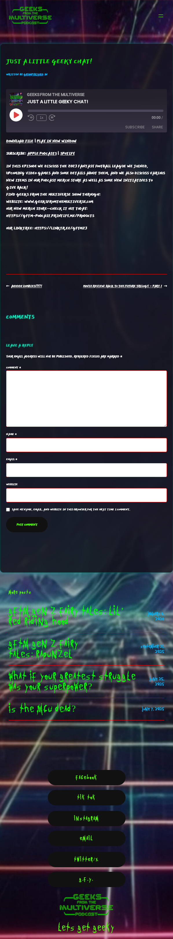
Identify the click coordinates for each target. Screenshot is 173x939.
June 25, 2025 (156, 681)
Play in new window (56, 141)
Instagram (86, 818)
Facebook (86, 777)
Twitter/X (86, 859)
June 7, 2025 (153, 709)
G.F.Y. (86, 879)
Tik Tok (86, 797)
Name (11, 434)
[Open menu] (160, 15)
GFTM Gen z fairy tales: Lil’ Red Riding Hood (66, 616)
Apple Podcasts (42, 153)
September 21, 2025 (152, 649)
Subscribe (135, 127)
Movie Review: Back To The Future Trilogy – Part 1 (122, 286)
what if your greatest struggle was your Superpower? (72, 681)
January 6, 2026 (156, 616)
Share (157, 127)
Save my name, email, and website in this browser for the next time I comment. (71, 509)
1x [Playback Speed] (41, 118)
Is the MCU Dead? (42, 709)
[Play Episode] (16, 114)
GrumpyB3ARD (33, 74)
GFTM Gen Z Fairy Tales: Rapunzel (44, 649)
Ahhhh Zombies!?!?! (26, 286)
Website (12, 484)
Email (11, 459)
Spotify (67, 153)
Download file (19, 141)
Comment (13, 368)
